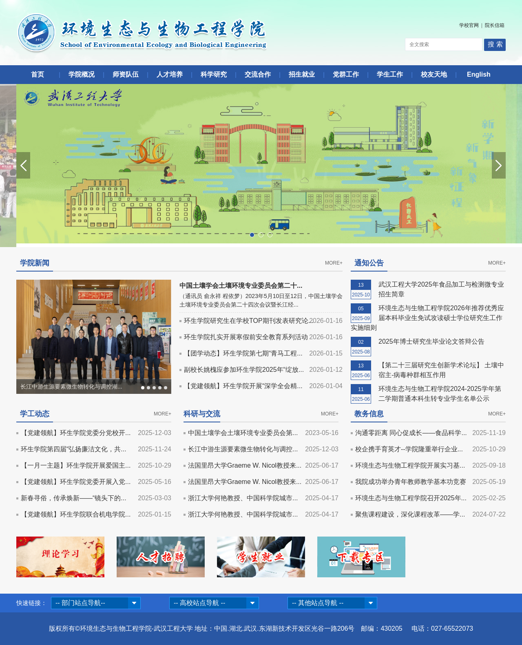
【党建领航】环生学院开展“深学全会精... (243, 385)
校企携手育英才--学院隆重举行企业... (409, 449)
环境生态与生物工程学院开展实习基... (410, 465)
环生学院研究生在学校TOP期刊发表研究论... (249, 320)
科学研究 (214, 74)
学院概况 (82, 74)
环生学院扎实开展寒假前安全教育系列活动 (246, 337)
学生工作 (390, 74)
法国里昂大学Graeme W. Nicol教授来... (244, 465)
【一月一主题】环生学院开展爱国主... (75, 465)
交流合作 (258, 74)
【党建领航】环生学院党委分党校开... (75, 432)
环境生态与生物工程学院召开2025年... (411, 498)
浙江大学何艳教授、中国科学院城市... (243, 498)
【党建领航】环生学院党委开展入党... (75, 481)
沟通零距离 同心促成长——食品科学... (411, 432)
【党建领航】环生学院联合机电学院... (75, 514)
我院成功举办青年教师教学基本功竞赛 (410, 481)
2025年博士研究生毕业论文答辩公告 (431, 341)
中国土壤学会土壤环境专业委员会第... (243, 432)
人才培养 (170, 74)
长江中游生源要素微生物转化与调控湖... (71, 386)
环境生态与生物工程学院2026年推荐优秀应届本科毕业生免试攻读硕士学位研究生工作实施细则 (427, 318)
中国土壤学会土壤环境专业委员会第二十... (240, 285)
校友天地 (434, 74)
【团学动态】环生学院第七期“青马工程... (243, 353)
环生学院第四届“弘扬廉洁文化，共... (73, 449)
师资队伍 (126, 74)
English (479, 74)
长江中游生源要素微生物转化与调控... (243, 449)
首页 (37, 74)
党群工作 (346, 74)
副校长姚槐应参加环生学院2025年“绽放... (244, 369)
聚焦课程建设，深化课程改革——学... (410, 514)
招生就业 (302, 74)
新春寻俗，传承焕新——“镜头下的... (73, 498)
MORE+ (334, 263)
